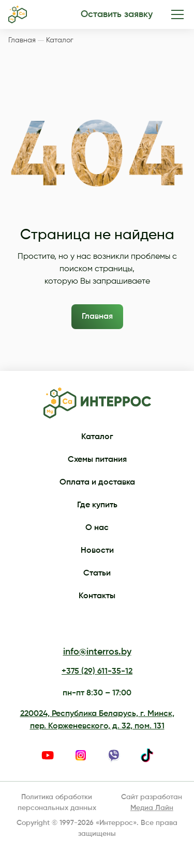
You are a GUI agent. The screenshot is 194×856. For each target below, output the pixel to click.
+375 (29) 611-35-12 (97, 671)
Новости (97, 551)
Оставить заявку (117, 14)
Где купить (97, 505)
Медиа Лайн (151, 808)
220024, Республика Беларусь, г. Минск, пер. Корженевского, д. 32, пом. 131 (97, 720)
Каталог (97, 437)
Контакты (97, 596)
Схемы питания (97, 460)
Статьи (97, 573)
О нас (97, 528)
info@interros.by (97, 652)
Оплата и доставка (97, 482)
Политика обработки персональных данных (57, 802)
